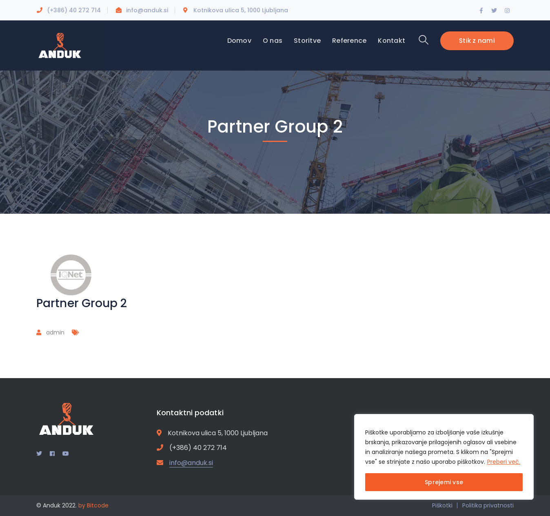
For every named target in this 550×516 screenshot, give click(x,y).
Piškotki (442, 505)
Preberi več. (503, 462)
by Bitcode (93, 505)
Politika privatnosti (488, 505)
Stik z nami (477, 40)
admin (55, 332)
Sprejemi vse (444, 482)
